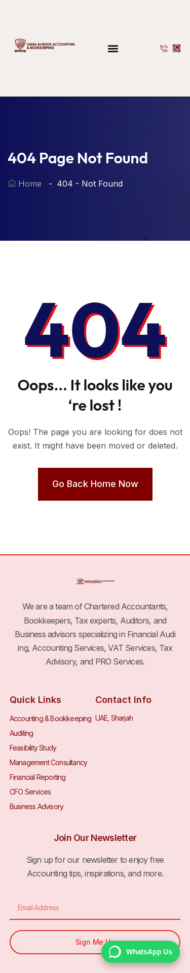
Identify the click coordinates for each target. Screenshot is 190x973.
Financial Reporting (38, 777)
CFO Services (30, 791)
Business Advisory (36, 806)
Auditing (21, 733)
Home (25, 184)
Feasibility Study (33, 747)
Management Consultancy (48, 762)
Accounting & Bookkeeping (51, 718)
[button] (112, 48)
